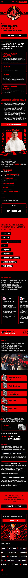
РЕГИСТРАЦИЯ (23, 1)
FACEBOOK (10, 560)
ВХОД (17, 1)
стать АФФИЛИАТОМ (14, 35)
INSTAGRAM (12, 552)
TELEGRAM (13, 556)
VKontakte (15, 564)
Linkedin (12, 548)
